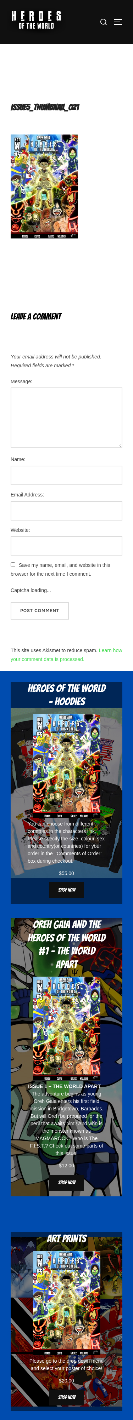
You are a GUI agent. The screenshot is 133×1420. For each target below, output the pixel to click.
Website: (20, 530)
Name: (18, 459)
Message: (21, 381)
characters (74, 831)
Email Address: (27, 495)
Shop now (66, 890)
